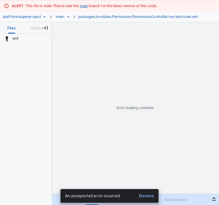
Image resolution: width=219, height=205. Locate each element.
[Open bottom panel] (214, 199)
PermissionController (150, 17)
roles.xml (190, 17)
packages (86, 17)
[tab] (11, 28)
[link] (139, 17)
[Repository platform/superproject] (22, 16)
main (84, 6)
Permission (122, 17)
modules (103, 17)
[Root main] (60, 16)
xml (178, 17)
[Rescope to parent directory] (7, 38)
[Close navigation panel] (45, 28)
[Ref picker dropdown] (68, 16)
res (171, 17)
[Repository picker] (44, 16)
